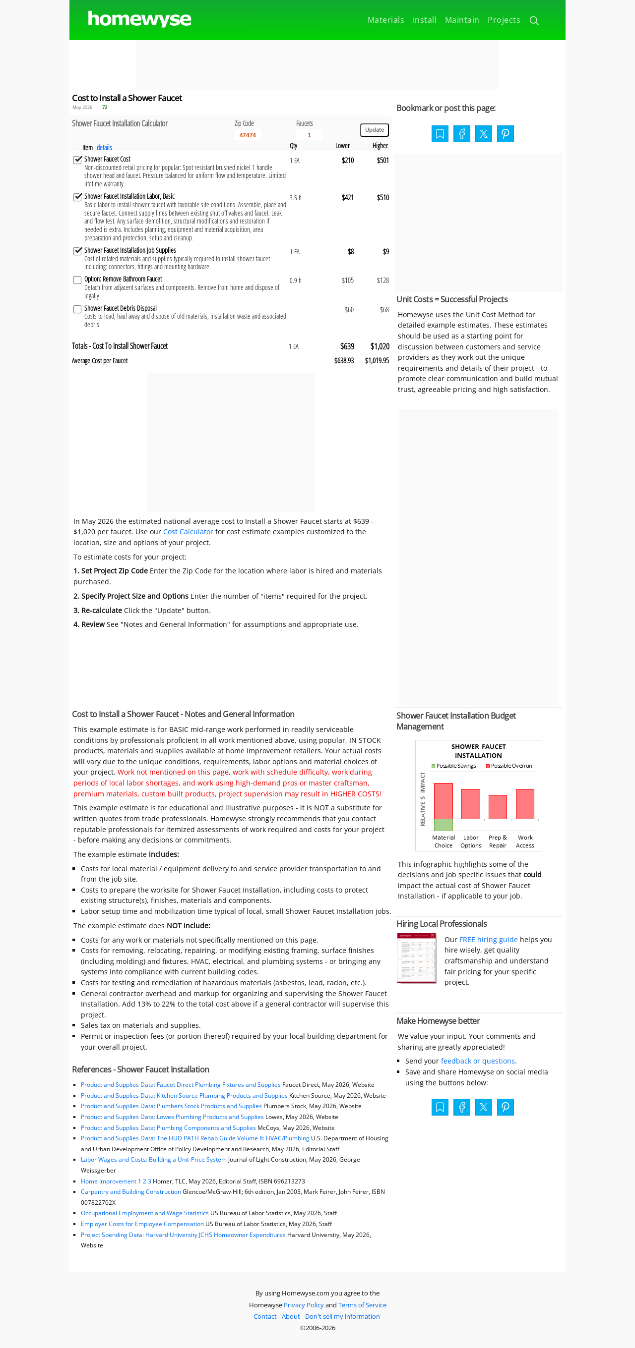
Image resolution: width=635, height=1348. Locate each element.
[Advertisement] (317, 65)
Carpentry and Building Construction (131, 1191)
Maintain (462, 19)
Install (425, 19)
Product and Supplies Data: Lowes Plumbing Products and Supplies (172, 1117)
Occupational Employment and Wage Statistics (145, 1213)
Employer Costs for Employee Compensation (142, 1224)
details (104, 147)
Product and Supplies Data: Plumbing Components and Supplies (169, 1127)
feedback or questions (478, 1061)
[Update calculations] (374, 130)
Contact (265, 1316)
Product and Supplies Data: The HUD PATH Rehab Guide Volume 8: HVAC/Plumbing (196, 1138)
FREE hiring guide (487, 939)
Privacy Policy (304, 1304)
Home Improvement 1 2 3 (116, 1181)
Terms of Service (362, 1304)
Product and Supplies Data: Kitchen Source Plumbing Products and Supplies (184, 1095)
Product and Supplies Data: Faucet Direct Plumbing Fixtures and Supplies (181, 1084)
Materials (386, 19)
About (291, 1316)
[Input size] (309, 134)
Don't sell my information (342, 1316)
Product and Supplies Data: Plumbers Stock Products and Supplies (171, 1106)
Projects (504, 19)
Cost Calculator (188, 531)
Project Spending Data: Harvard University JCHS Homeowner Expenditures (183, 1235)
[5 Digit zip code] (248, 134)
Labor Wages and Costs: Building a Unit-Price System (154, 1159)
